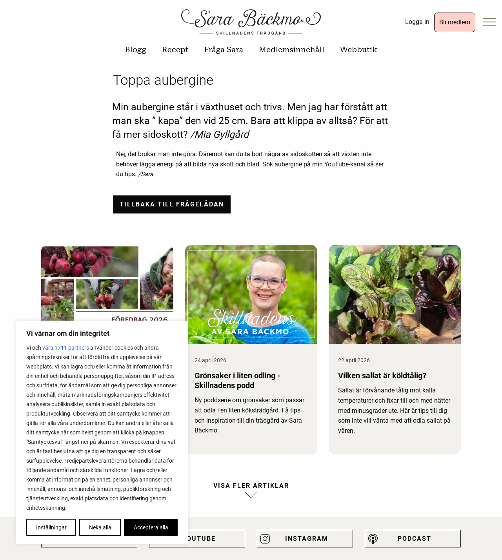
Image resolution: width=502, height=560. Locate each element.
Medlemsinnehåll (291, 49)
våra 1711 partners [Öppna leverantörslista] (65, 348)
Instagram (306, 538)
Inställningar (51, 527)
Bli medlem (454, 22)
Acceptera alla (151, 527)
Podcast (414, 538)
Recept (175, 49)
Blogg (135, 49)
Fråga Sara (223, 49)
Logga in (417, 22)
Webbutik (358, 49)
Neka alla (100, 527)
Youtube (199, 538)
